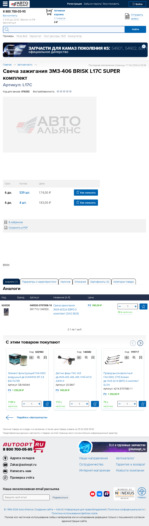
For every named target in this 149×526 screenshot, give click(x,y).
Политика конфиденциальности (126, 509)
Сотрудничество (91, 464)
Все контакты (10, 15)
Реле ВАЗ (21, 36)
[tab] (11, 282)
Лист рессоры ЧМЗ (55, 36)
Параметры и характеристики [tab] (39, 281)
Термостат (35, 36)
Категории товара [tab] (123, 281)
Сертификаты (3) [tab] (99, 281)
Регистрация (74, 3)
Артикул (35, 297)
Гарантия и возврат (130, 464)
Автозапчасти (24, 64)
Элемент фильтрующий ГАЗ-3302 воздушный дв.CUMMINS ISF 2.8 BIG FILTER (27, 377)
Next (140, 343)
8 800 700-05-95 (17, 449)
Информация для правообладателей (85, 509)
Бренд (21, 297)
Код (4, 297)
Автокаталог (125, 458)
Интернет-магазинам (94, 470)
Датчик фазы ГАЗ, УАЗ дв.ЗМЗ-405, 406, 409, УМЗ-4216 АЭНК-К (74, 377)
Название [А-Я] (62, 297)
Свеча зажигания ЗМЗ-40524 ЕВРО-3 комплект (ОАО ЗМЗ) (65, 309)
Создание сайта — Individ (49, 509)
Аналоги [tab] (11, 281)
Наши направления (93, 458)
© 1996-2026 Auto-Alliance (18, 509)
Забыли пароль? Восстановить (101, 3)
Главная (7, 64)
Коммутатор (75, 36)
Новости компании (130, 470)
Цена (91, 297)
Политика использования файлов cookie (75, 513)
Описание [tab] (80, 281)
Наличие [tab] (65, 281)
